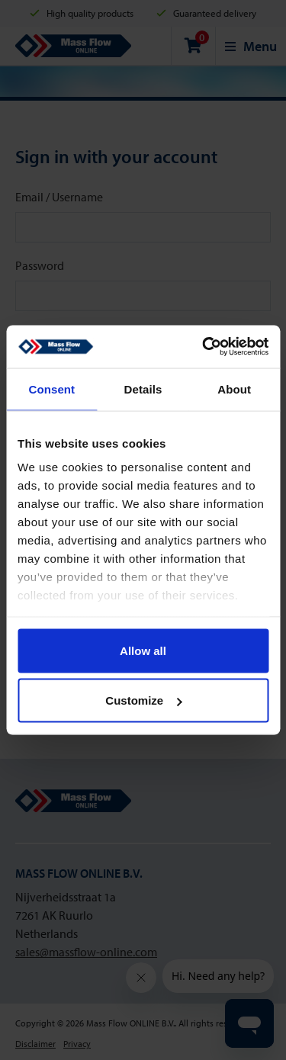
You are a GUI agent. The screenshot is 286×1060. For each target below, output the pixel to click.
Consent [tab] (51, 388)
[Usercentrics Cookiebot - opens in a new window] (203, 347)
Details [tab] (143, 388)
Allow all (143, 650)
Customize (143, 700)
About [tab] (234, 388)
